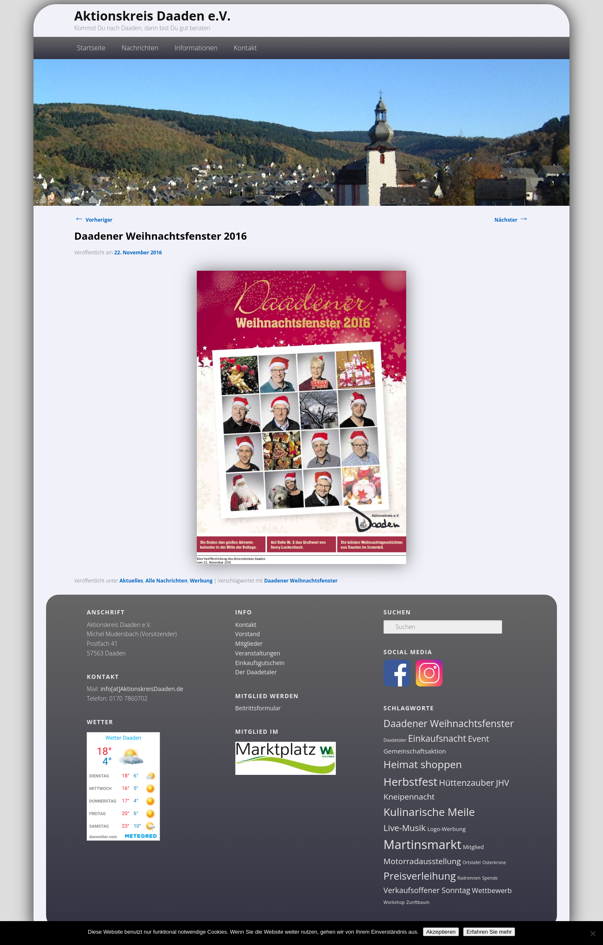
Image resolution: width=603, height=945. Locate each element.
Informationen (196, 47)
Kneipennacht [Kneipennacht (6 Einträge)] (409, 796)
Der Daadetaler (256, 672)
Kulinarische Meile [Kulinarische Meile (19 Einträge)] (429, 812)
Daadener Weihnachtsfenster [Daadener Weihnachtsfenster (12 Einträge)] (449, 723)
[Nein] (592, 933)
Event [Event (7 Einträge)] (478, 738)
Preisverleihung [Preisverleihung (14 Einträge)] (420, 876)
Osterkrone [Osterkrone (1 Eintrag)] (494, 862)
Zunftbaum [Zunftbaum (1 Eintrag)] (417, 902)
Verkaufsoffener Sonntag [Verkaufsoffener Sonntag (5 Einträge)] (427, 890)
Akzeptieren (441, 932)
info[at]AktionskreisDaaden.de (141, 689)
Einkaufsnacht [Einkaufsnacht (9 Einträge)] (437, 738)
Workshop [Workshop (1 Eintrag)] (394, 902)
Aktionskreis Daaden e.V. (152, 15)
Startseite (91, 47)
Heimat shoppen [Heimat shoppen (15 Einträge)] (423, 764)
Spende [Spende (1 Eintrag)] (489, 878)
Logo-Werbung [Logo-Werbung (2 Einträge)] (446, 829)
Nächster (512, 219)
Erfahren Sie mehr (489, 932)
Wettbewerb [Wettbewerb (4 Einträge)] (492, 890)
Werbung (201, 580)
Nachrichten (140, 47)
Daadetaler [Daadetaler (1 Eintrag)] (395, 740)
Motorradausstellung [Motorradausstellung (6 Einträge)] (422, 861)
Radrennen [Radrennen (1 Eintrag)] (468, 878)
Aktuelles (131, 580)
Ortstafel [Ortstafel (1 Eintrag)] (472, 862)
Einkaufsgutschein (260, 663)
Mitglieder (249, 643)
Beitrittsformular (258, 708)
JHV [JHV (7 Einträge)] (502, 782)
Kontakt (245, 47)
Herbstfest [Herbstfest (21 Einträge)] (411, 781)
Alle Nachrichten (166, 580)
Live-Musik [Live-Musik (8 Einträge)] (405, 828)
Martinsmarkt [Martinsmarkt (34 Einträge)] (422, 844)
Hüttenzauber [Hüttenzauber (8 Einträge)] (466, 782)
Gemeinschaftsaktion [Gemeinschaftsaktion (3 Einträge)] (415, 751)
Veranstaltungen (257, 653)
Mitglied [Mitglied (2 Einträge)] (473, 847)
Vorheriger (93, 219)
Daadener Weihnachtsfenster (301, 580)
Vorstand (247, 634)
